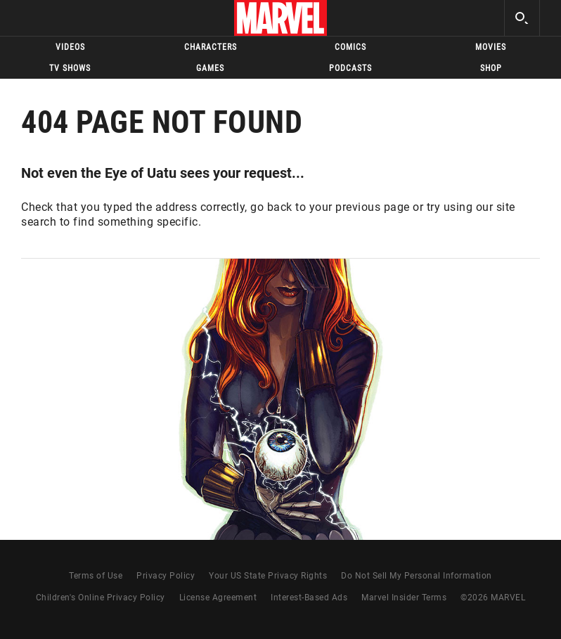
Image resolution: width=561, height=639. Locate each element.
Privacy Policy (165, 576)
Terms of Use (95, 576)
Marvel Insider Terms (403, 597)
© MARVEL (492, 597)
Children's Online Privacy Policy (100, 597)
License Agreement (218, 597)
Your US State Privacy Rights (268, 576)
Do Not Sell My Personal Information (416, 576)
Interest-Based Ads (309, 597)
